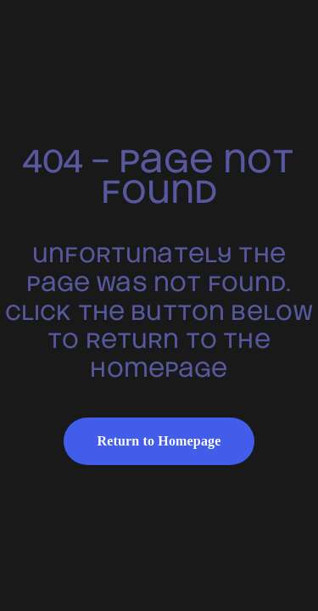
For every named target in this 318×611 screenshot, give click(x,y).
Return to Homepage (159, 441)
